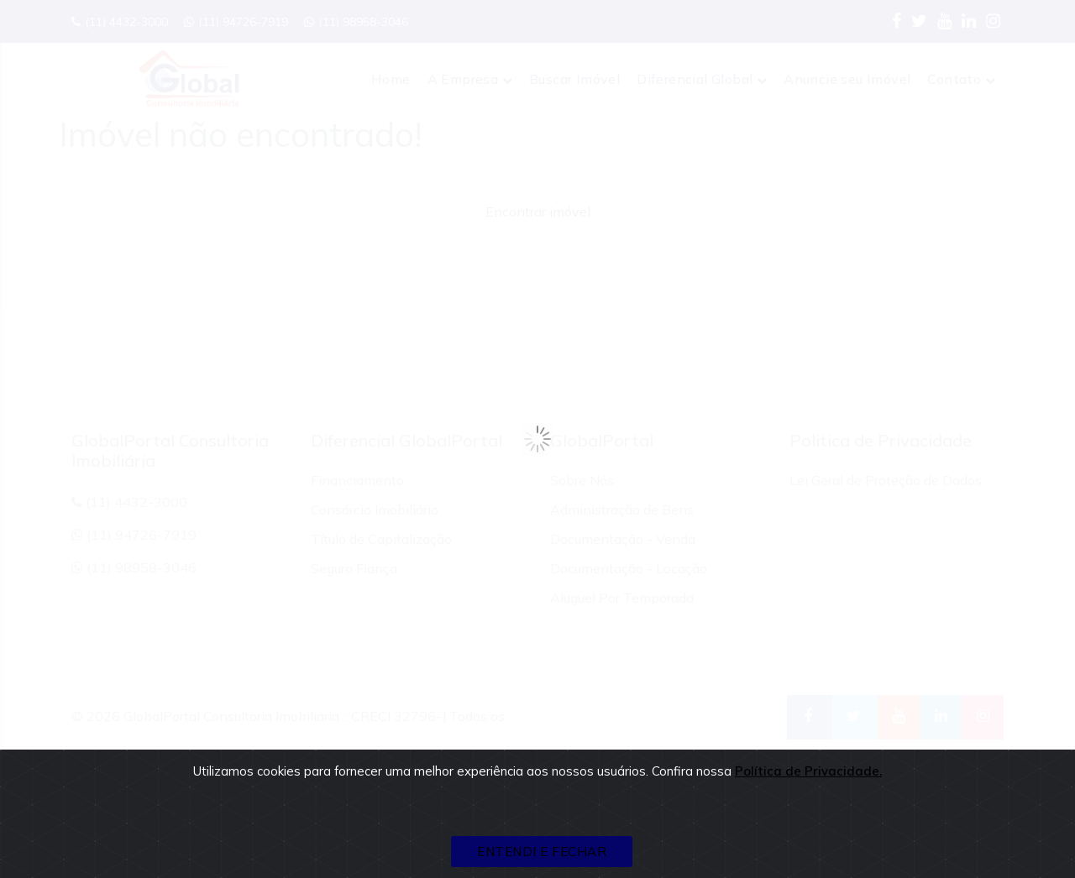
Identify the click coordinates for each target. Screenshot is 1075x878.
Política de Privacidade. (808, 771)
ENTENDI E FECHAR (541, 852)
